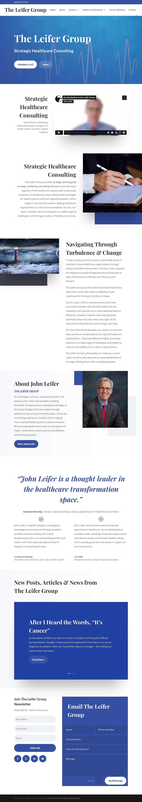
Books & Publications (93, 10)
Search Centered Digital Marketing (63, 798)
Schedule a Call (25, 64)
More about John (26, 444)
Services (72, 10)
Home (53, 10)
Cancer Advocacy (117, 10)
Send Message (115, 780)
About (62, 10)
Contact (132, 10)
